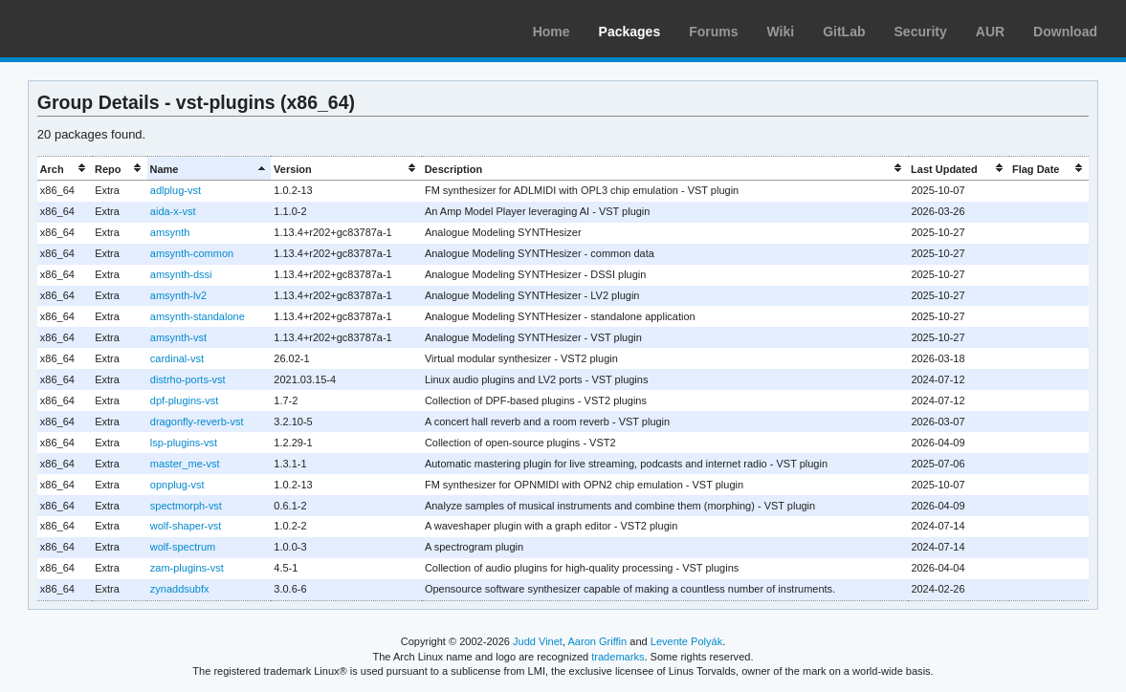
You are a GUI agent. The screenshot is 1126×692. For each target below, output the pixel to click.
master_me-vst (185, 463)
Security (920, 31)
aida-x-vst (173, 211)
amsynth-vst (178, 337)
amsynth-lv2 (178, 295)
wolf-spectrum (182, 546)
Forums (713, 31)
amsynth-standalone (197, 316)
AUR (990, 31)
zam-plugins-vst (187, 567)
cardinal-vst (177, 358)
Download (1065, 31)
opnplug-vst (177, 484)
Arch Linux (105, 29)
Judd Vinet (538, 641)
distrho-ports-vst (188, 379)
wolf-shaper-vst (185, 525)
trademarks (617, 656)
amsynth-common (191, 253)
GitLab (844, 31)
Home (551, 31)
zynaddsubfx (180, 589)
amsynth (170, 232)
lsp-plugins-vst (183, 442)
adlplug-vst (175, 190)
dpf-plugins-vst (184, 400)
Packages (630, 31)
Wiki (781, 31)
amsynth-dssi (181, 274)
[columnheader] (64, 169)
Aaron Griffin (597, 641)
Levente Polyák (686, 641)
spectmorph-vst (186, 505)
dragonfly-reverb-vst (197, 421)
